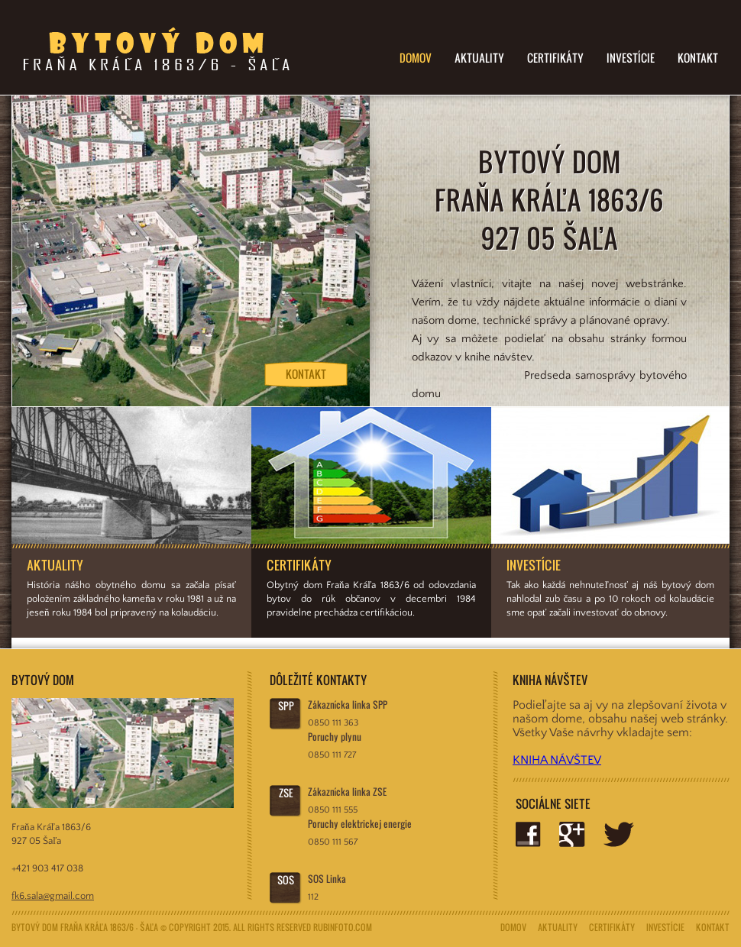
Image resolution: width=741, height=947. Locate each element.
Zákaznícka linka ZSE (347, 791)
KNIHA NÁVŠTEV (557, 760)
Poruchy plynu (334, 736)
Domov (416, 58)
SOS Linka (327, 878)
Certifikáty (555, 58)
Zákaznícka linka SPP (347, 704)
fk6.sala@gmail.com (52, 895)
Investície (631, 58)
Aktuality (479, 58)
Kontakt (698, 58)
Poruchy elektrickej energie (360, 823)
